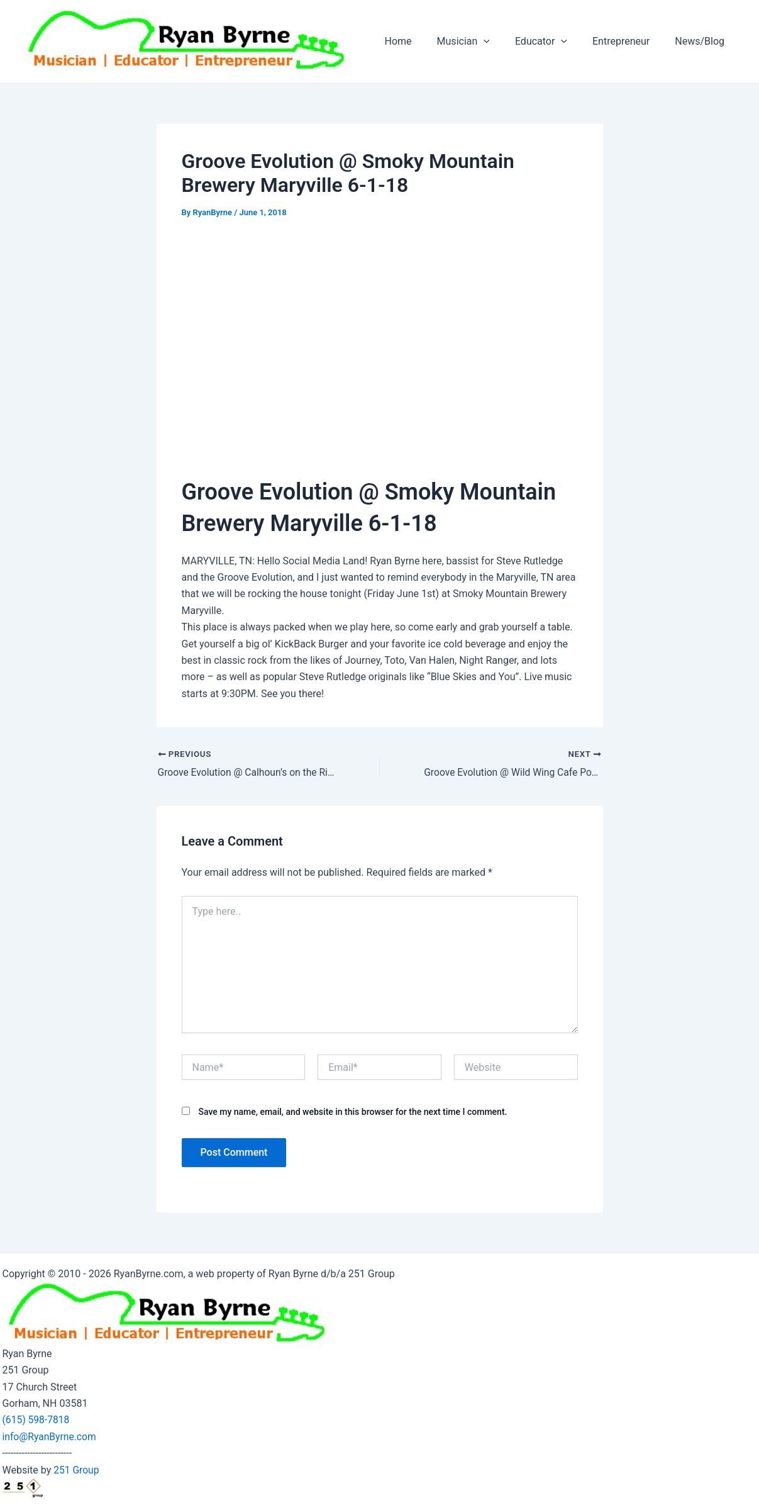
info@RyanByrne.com (51, 1437)
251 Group (76, 1470)
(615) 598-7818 (37, 1420)
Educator (554, 41)
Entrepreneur (628, 41)
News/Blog (702, 41)
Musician (481, 41)
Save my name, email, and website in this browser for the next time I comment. (352, 1112)
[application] (501, 41)
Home (421, 41)
